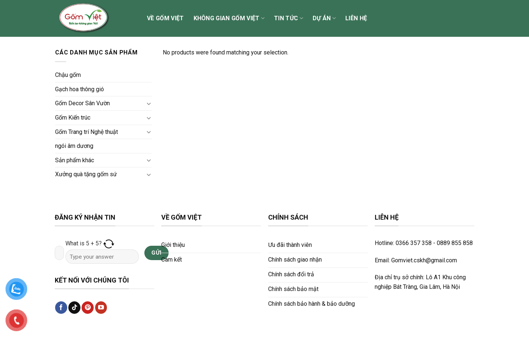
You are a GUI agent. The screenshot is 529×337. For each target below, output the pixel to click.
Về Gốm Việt (165, 18)
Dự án (324, 18)
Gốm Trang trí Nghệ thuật (86, 131)
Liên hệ (356, 18)
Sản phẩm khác (74, 160)
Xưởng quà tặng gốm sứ (86, 174)
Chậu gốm (68, 74)
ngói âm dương (74, 145)
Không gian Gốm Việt (229, 18)
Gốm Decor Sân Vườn (82, 103)
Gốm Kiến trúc (72, 117)
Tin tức (288, 18)
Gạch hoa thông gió (79, 89)
